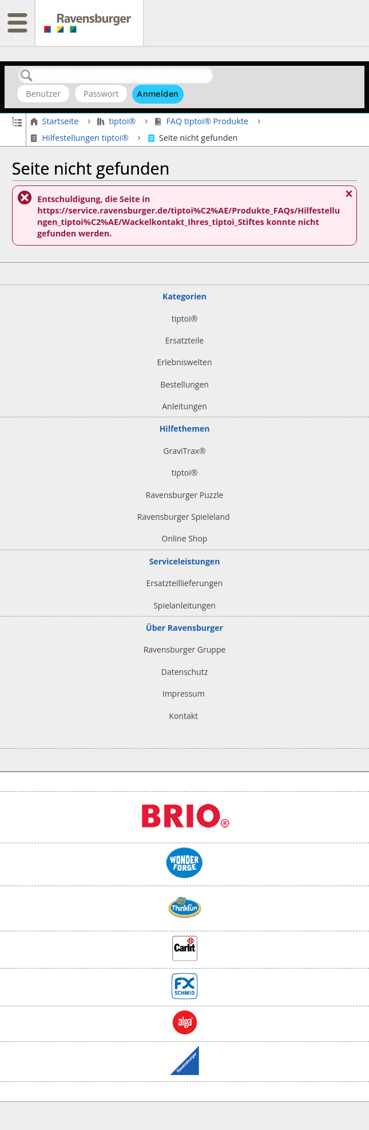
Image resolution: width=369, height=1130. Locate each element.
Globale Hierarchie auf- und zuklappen (17, 120)
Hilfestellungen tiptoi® (80, 138)
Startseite (55, 121)
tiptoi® (117, 121)
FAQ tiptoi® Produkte (202, 121)
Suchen (27, 76)
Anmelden (157, 94)
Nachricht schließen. (348, 198)
